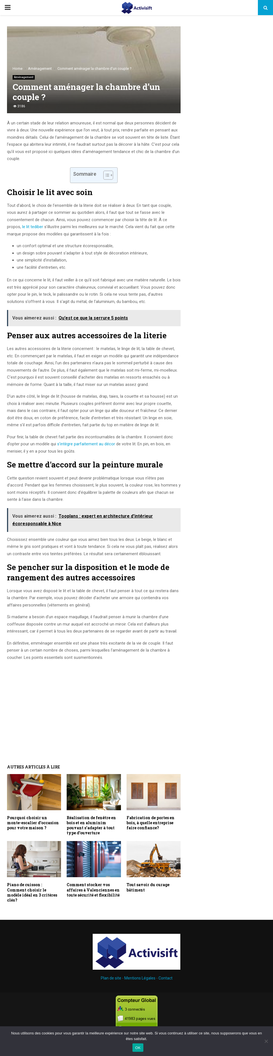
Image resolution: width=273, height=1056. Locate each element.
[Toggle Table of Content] (105, 175)
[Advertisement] (94, 706)
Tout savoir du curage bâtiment (148, 887)
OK (138, 1048)
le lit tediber (33, 226)
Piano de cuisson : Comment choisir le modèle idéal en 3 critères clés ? (32, 892)
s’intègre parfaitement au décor (86, 443)
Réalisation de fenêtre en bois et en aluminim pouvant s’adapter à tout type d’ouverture (91, 825)
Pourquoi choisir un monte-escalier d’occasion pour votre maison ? (33, 822)
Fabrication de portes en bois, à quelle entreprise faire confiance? (150, 822)
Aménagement (23, 77)
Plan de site (111, 978)
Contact (165, 978)
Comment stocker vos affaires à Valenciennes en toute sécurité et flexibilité (93, 889)
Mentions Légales (139, 978)
